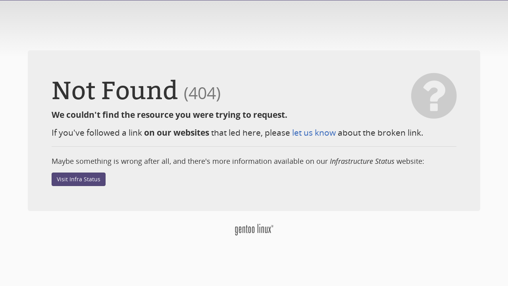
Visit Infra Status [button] (78, 179)
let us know (314, 132)
